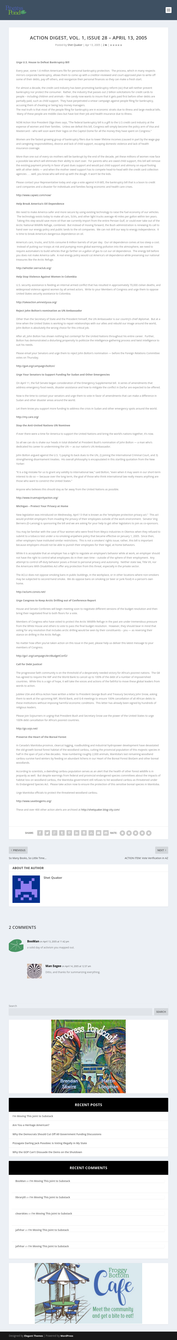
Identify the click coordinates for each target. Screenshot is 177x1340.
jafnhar (19, 1230)
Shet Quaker (75, 45)
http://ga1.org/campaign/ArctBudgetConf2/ (41, 655)
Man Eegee (53, 966)
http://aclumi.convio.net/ (31, 592)
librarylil (20, 1197)
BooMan (33, 941)
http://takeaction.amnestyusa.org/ (36, 302)
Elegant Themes (33, 1335)
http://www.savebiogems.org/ (33, 801)
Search (13, 1006)
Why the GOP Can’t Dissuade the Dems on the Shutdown (47, 1152)
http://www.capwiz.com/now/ (33, 195)
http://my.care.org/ (27, 417)
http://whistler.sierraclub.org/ (33, 268)
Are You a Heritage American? (30, 1125)
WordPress (66, 1335)
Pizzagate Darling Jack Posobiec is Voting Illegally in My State (49, 1143)
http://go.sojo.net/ (27, 728)
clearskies (21, 1213)
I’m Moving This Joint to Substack (32, 1116)
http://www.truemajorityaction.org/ (37, 497)
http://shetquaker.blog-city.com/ (100, 809)
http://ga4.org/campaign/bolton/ (35, 366)
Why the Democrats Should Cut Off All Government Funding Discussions (56, 1134)
